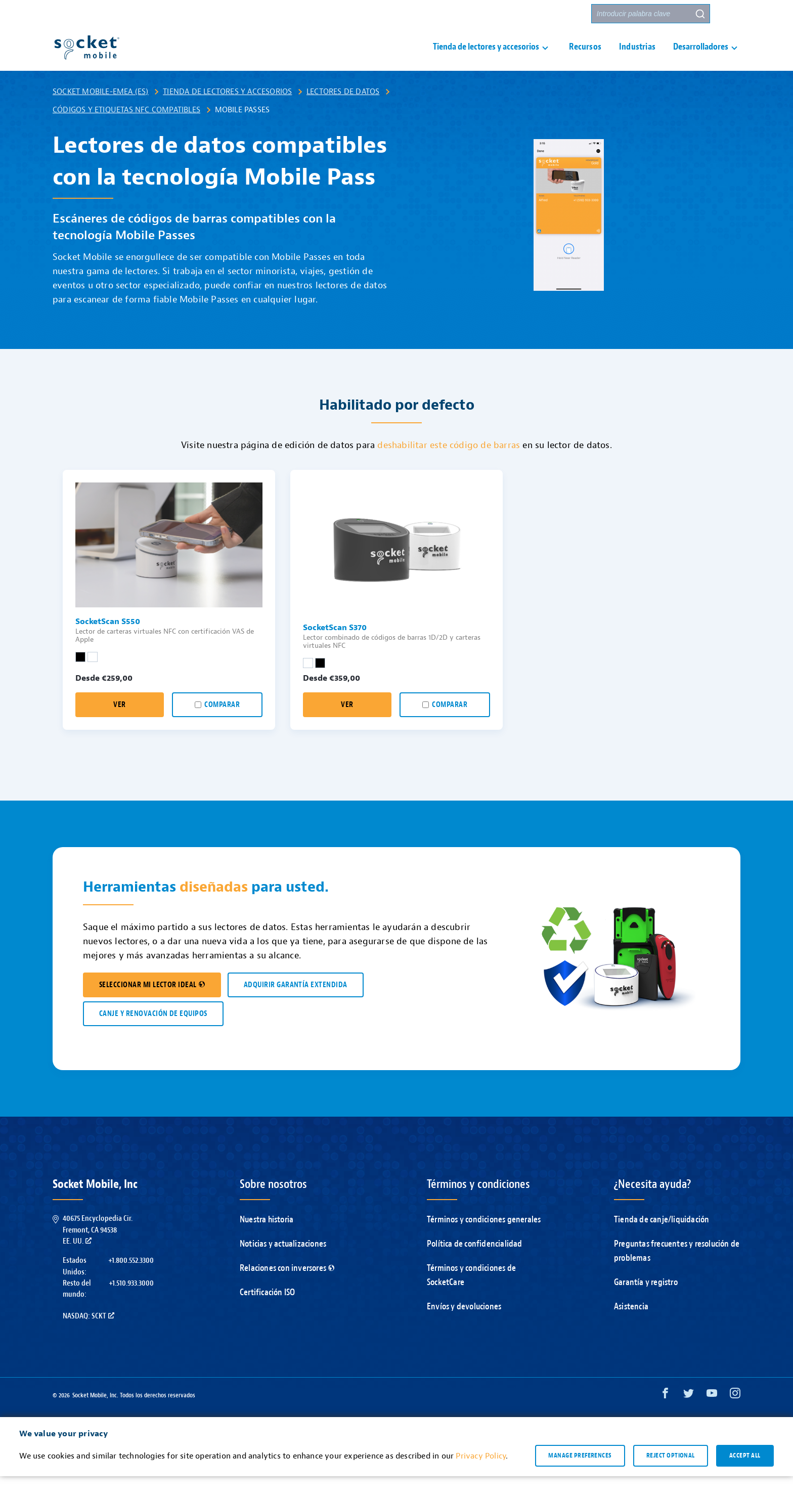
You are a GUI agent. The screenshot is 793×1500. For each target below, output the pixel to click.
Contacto (524, 14)
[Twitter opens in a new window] (688, 1419)
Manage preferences (579, 1479)
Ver (119, 728)
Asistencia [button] (468, 14)
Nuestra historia (266, 1243)
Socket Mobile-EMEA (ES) (101, 115)
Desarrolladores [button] (700, 59)
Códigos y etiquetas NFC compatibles (126, 133)
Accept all (745, 1479)
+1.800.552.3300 (131, 1284)
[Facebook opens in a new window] (665, 1419)
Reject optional (670, 1479)
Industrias (637, 59)
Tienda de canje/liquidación (661, 1243)
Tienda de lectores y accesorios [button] (486, 59)
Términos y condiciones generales (484, 1243)
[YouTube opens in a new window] (712, 1419)
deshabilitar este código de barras (448, 469)
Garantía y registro (646, 1306)
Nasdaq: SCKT (88, 1340)
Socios (569, 14)
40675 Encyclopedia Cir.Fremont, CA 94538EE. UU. (98, 1253)
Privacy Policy (481, 1480)
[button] (731, 13)
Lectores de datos (342, 115)
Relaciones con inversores (287, 1292)
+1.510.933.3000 (131, 1307)
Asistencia (631, 1330)
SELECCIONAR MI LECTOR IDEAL (152, 1008)
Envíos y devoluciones (464, 1330)
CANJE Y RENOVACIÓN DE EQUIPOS (153, 1037)
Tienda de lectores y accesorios (227, 115)
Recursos (585, 59)
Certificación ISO (267, 1316)
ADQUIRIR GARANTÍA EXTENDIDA (295, 1008)
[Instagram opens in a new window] (735, 1419)
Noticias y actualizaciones (283, 1267)
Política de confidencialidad (474, 1267)
